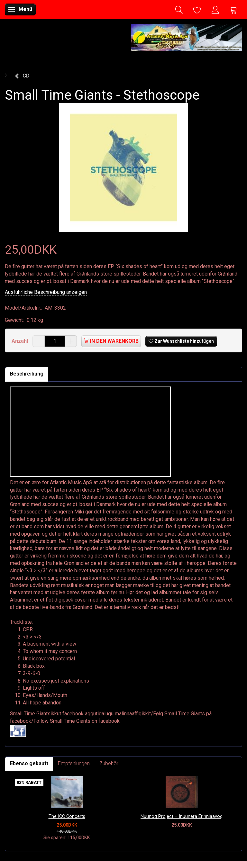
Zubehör (108, 763)
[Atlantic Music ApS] (186, 36)
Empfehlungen (74, 763)
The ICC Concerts (67, 816)
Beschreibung (26, 374)
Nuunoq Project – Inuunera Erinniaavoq (182, 816)
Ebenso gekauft (29, 763)
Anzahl (20, 341)
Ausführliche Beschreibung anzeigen (46, 292)
